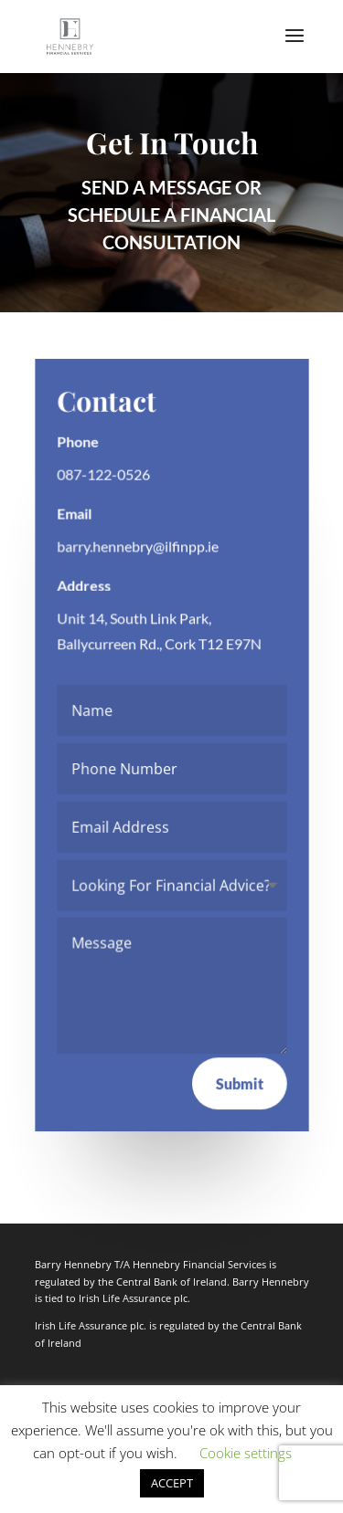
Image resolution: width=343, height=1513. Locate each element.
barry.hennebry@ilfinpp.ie (137, 546)
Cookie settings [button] (245, 1453)
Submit (239, 1082)
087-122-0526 (103, 474)
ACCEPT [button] (172, 1483)
